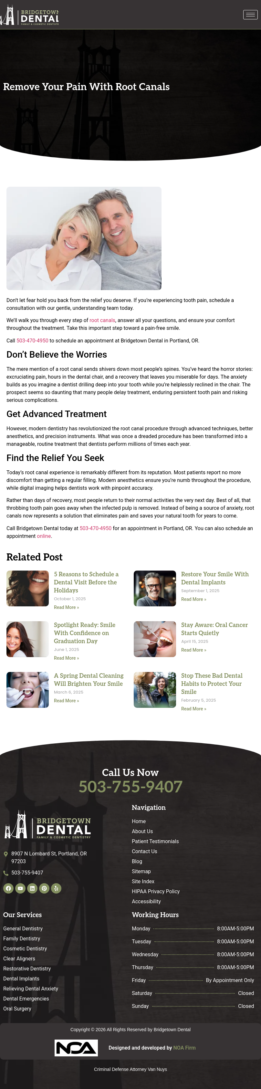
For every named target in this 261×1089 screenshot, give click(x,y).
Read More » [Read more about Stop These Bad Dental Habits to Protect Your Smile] (193, 708)
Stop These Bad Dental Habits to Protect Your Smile (212, 684)
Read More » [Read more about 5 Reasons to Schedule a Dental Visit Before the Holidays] (66, 607)
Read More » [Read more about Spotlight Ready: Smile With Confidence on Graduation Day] (66, 658)
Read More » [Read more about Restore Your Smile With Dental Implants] (193, 599)
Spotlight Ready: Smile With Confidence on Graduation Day (84, 633)
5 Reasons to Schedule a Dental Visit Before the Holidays (86, 582)
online (44, 536)
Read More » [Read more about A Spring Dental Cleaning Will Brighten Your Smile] (66, 700)
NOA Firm (184, 1048)
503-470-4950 (32, 341)
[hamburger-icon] (250, 14)
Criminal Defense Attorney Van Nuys (130, 1069)
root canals (102, 320)
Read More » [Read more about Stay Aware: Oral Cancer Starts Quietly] (193, 650)
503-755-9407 (130, 787)
